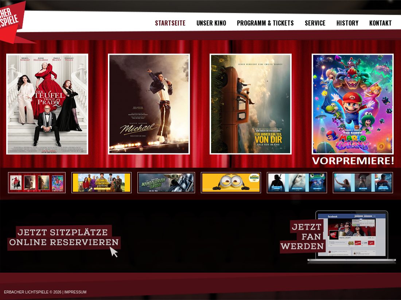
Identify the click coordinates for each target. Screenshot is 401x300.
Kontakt (380, 23)
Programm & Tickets (265, 23)
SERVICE (315, 23)
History (347, 23)
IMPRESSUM (76, 292)
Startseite (170, 23)
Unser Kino (211, 23)
